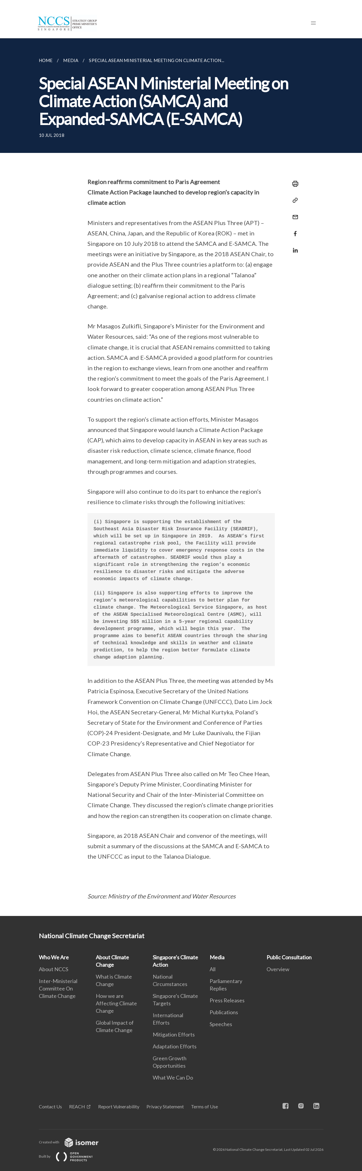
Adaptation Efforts (175, 1046)
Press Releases (227, 1000)
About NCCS (53, 969)
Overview (278, 969)
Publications (224, 1012)
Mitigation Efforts (174, 1034)
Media (217, 957)
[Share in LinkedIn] (293, 246)
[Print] (293, 184)
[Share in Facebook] (293, 230)
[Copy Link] (293, 200)
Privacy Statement (165, 1106)
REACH (77, 1106)
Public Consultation (289, 957)
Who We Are (54, 957)
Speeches (221, 1024)
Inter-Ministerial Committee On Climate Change (58, 988)
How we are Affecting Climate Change (116, 1003)
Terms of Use (204, 1106)
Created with (73, 1142)
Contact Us (50, 1106)
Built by (70, 1156)
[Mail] (293, 213)
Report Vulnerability (118, 1106)
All (213, 969)
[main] (181, 477)
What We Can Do (173, 1077)
